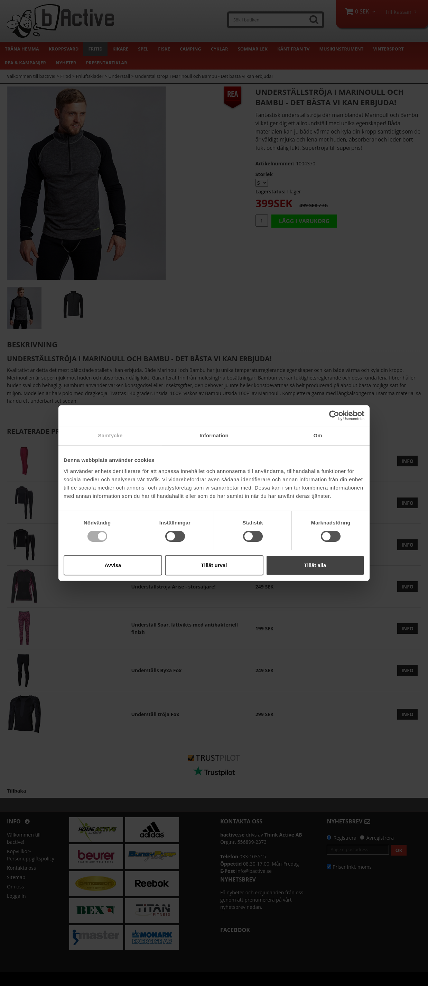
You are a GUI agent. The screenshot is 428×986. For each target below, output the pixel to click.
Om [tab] (317, 435)
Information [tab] (214, 435)
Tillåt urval (214, 565)
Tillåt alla (315, 565)
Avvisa (113, 565)
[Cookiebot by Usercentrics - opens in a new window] (334, 415)
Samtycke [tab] (110, 435)
